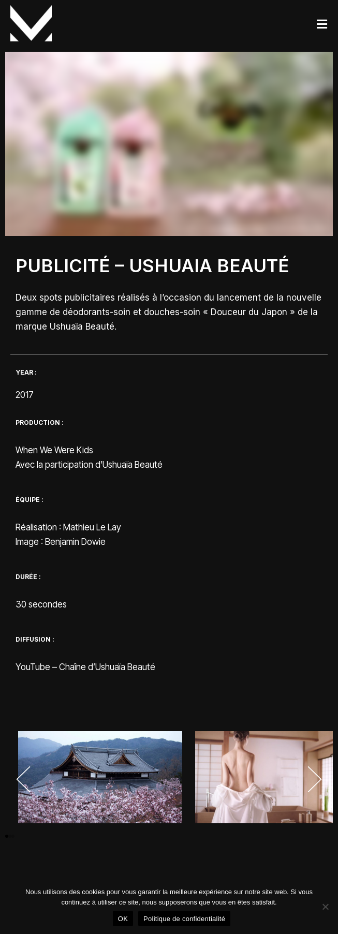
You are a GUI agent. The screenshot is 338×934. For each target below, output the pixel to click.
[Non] (325, 906)
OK (123, 919)
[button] (23, 779)
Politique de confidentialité (184, 919)
